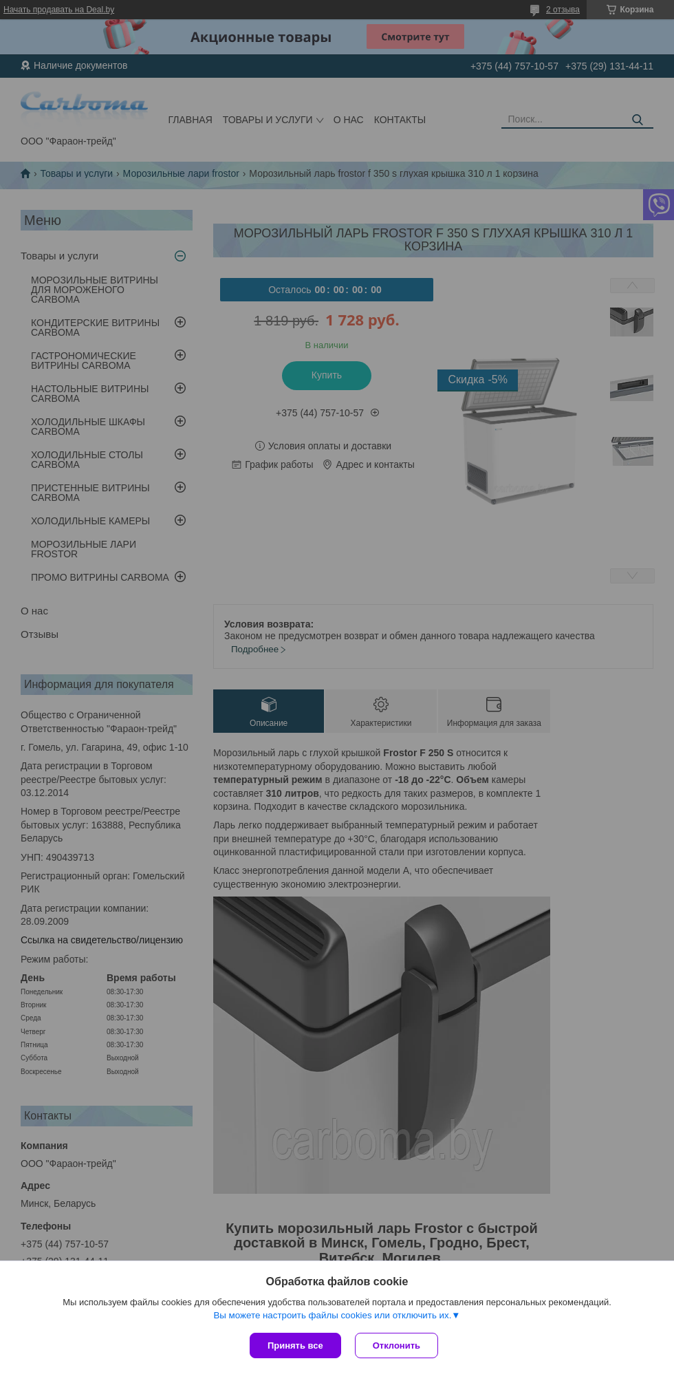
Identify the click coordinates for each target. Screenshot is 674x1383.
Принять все (295, 1345)
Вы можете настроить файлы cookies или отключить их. (332, 1315)
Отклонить (396, 1345)
